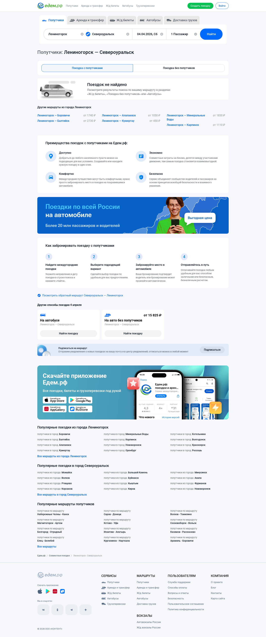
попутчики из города (54, 474)
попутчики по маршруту (53, 515)
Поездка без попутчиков (178, 69)
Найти (213, 35)
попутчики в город (53, 436)
